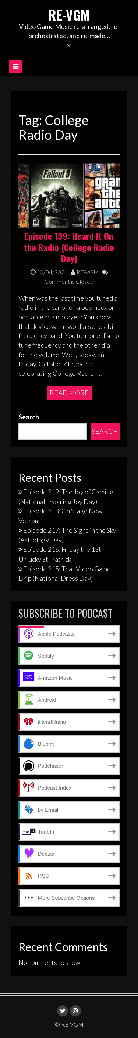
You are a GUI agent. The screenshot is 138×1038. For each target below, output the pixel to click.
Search (28, 417)
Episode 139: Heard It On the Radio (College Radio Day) (69, 247)
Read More (69, 393)
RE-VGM (69, 14)
